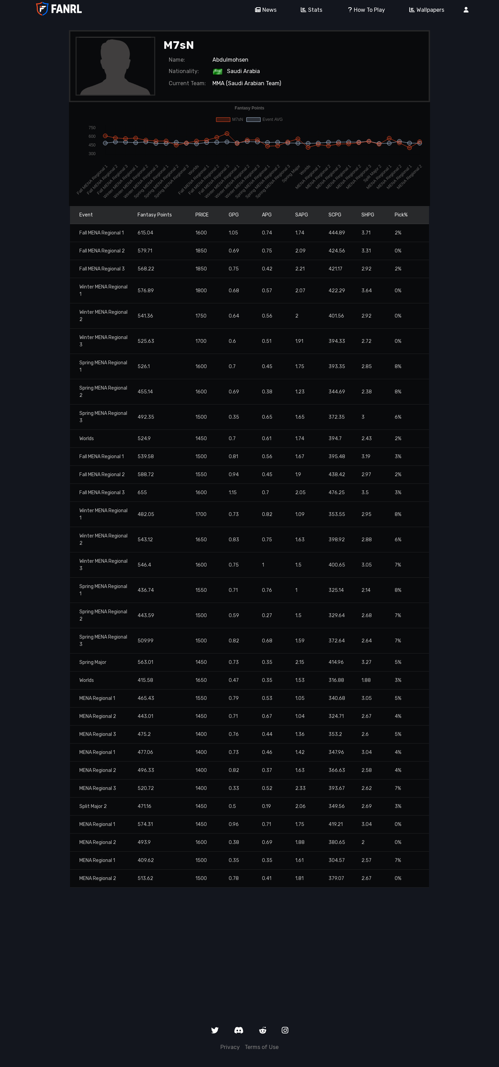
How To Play (363, 10)
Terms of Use (262, 1047)
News (263, 10)
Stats (309, 10)
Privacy (230, 1047)
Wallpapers (424, 10)
